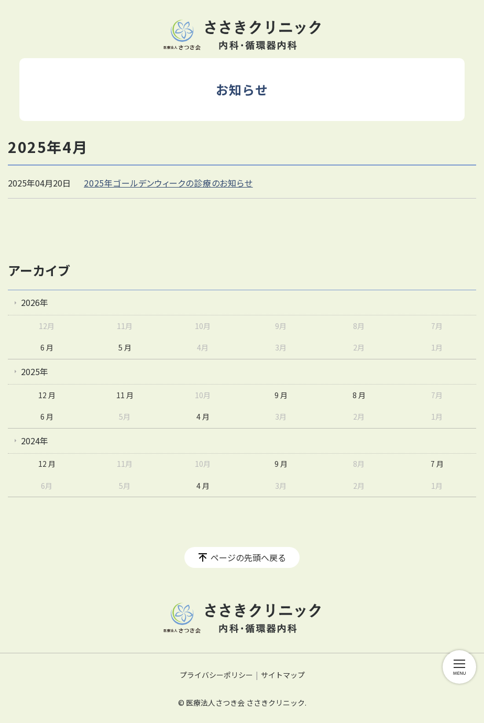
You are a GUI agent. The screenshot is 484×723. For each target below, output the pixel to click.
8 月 (359, 395)
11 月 (125, 395)
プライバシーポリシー (216, 675)
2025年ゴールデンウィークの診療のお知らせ (168, 183)
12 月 (47, 395)
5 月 (124, 347)
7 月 (437, 463)
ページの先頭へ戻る (248, 557)
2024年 (34, 440)
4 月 (203, 416)
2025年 (34, 371)
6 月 (46, 347)
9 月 (281, 395)
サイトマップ (283, 675)
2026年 (34, 302)
